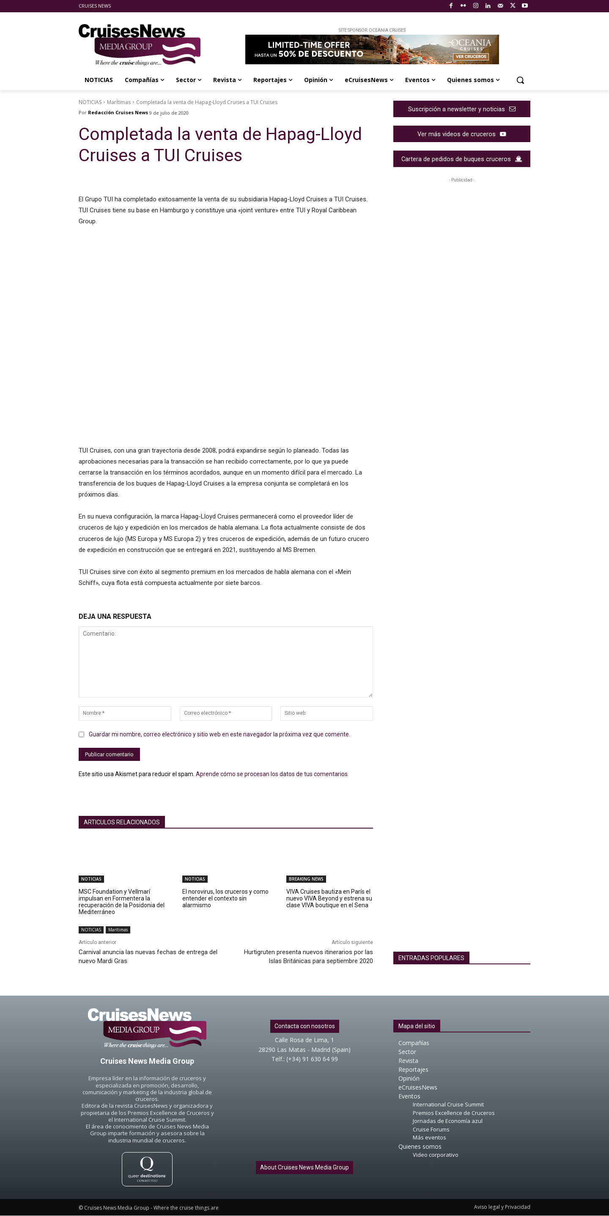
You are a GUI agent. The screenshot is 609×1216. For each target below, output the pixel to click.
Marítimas (119, 102)
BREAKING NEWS (306, 879)
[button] (520, 80)
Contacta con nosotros (304, 1026)
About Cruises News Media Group (304, 1167)
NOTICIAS (90, 102)
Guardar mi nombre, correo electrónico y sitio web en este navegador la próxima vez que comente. (219, 734)
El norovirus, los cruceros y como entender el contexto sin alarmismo (225, 898)
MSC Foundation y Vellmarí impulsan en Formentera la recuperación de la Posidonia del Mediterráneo (122, 901)
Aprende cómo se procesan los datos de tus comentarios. (272, 774)
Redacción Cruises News (118, 112)
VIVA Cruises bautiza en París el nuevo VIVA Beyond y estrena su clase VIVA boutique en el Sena (329, 898)
